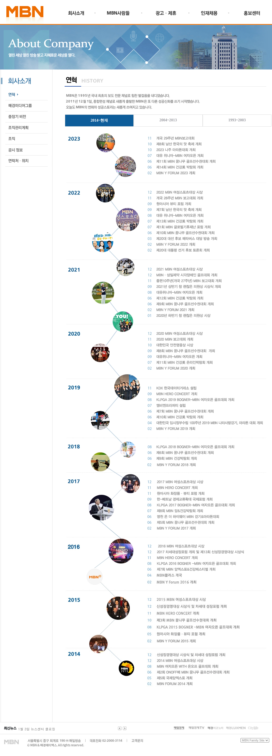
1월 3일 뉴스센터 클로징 (36, 728)
